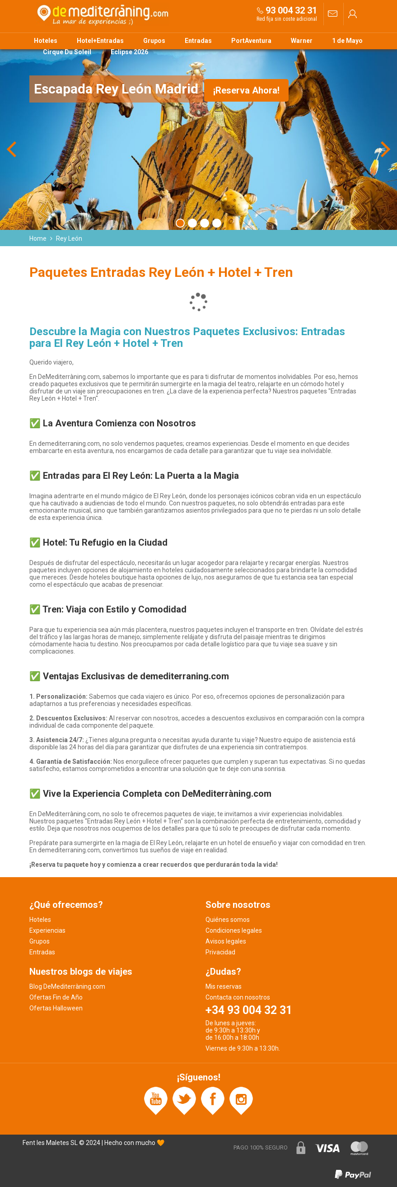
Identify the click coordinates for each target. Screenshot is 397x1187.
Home (38, 238)
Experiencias (47, 930)
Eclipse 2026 (129, 52)
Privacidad (220, 952)
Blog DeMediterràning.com (67, 986)
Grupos (154, 40)
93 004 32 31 (291, 10)
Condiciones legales (234, 930)
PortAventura (251, 40)
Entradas (198, 40)
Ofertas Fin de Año (56, 997)
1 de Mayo (347, 40)
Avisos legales (226, 941)
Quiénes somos (228, 919)
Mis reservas (224, 986)
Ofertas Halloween (56, 1008)
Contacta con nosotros (238, 997)
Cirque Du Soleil (67, 52)
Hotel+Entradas (100, 40)
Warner (302, 40)
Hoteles (45, 40)
